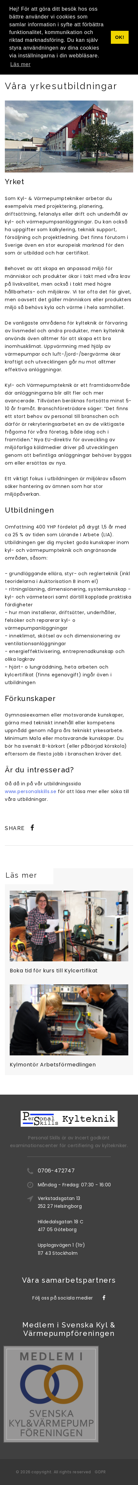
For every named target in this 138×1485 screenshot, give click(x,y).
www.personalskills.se (31, 791)
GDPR (100, 1472)
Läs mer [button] (20, 64)
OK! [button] (119, 37)
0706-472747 (56, 1170)
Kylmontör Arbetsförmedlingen (53, 1064)
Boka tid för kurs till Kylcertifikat (54, 970)
